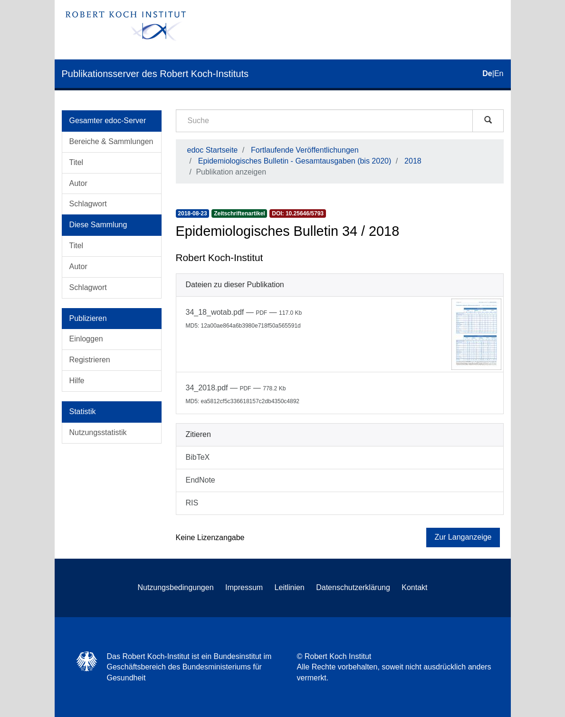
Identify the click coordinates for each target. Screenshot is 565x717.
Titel (76, 162)
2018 (412, 161)
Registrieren (89, 360)
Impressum (244, 587)
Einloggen (86, 339)
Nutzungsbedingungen (175, 587)
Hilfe (77, 381)
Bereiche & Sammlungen (111, 141)
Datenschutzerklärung (353, 587)
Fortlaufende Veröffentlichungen (305, 150)
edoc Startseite (212, 150)
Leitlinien (290, 587)
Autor (78, 183)
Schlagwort (88, 204)
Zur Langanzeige (462, 537)
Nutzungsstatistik (98, 432)
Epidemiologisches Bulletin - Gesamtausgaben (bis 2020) (294, 161)
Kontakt (414, 587)
